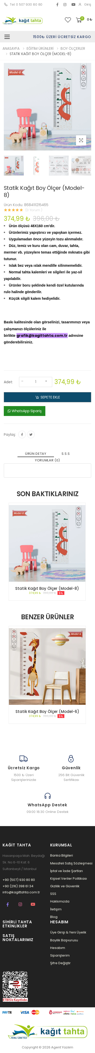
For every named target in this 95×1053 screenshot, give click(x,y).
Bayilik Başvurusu (64, 940)
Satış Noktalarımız (18, 938)
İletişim (56, 909)
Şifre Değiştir (60, 963)
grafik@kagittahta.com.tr (42, 335)
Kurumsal (61, 845)
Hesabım (57, 947)
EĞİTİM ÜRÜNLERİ (40, 48)
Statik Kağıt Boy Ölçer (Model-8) (47, 588)
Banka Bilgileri (61, 855)
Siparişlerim (60, 955)
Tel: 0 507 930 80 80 (23, 4)
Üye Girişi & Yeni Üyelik (68, 932)
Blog (54, 916)
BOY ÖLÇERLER (73, 48)
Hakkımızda (59, 901)
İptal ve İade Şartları (66, 870)
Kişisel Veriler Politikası (68, 878)
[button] (83, 20)
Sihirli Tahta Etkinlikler (17, 924)
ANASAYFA (11, 48)
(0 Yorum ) (33, 210)
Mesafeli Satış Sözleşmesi (71, 863)
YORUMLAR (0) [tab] (47, 460)
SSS (53, 893)
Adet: (8, 382)
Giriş (84, 4)
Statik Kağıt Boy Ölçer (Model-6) (47, 711)
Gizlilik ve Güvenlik (65, 886)
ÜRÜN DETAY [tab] (35, 453)
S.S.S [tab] (66, 453)
